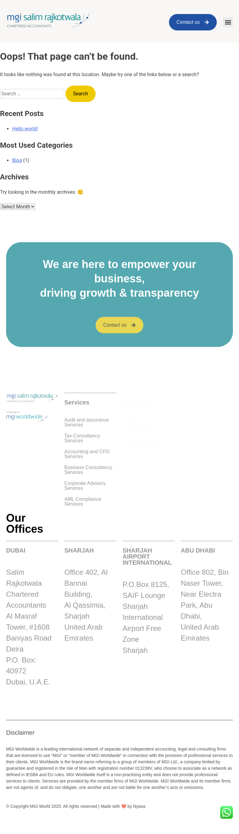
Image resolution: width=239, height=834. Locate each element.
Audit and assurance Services (86, 422)
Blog (17, 160)
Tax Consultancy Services (82, 438)
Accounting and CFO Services (87, 454)
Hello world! (25, 129)
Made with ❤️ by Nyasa (122, 806)
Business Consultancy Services (88, 470)
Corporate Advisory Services (85, 486)
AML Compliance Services (82, 502)
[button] (228, 22)
